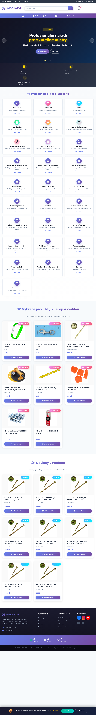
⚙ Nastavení (81, 711)
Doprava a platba (63, 691)
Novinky (58, 16)
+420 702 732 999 (21, 1)
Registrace (89, 1)
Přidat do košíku (17, 395)
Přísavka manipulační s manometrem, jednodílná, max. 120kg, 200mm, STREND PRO (15, 433)
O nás (36, 16)
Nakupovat (41, 51)
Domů (25, 16)
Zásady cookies (62, 694)
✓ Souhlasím (68, 711)
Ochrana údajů (62, 685)
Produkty (47, 16)
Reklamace (61, 688)
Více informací (54, 711)
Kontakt (70, 16)
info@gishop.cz (7, 1)
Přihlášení (79, 1)
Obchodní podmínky (64, 682)
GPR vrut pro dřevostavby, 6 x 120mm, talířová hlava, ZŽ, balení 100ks (78, 384)
